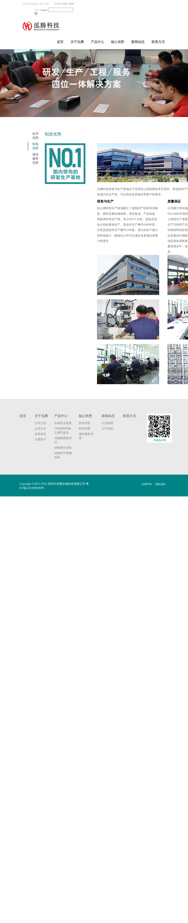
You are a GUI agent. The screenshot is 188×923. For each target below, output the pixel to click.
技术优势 (84, 423)
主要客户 (40, 439)
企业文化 (40, 428)
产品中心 (97, 42)
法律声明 (147, 484)
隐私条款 (160, 484)
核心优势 (117, 42)
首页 (60, 42)
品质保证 (40, 434)
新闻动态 (137, 42)
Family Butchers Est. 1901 (36, 3)
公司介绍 (40, 423)
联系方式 (158, 42)
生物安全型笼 (63, 423)
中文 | (41, 10)
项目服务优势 (35, 158)
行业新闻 (107, 423)
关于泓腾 (77, 42)
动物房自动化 (63, 447)
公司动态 (107, 428)
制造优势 (84, 428)
